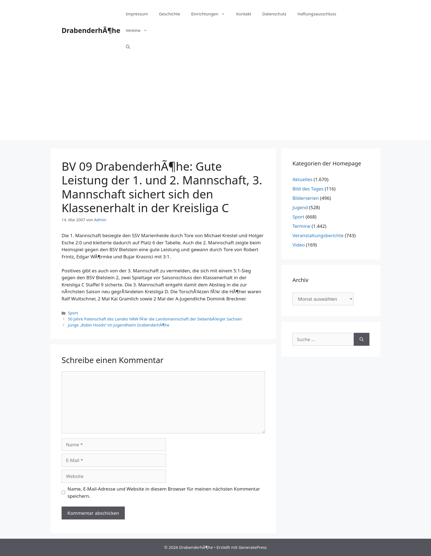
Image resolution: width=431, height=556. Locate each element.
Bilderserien (305, 198)
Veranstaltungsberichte (318, 235)
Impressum (137, 13)
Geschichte (169, 13)
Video (298, 245)
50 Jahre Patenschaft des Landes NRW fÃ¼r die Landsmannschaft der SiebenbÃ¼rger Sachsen (155, 319)
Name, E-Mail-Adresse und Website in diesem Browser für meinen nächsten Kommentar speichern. (164, 492)
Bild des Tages (308, 189)
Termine (301, 226)
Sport (73, 313)
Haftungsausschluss (316, 13)
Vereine (139, 30)
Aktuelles (302, 179)
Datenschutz (274, 13)
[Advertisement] (215, 101)
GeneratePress (253, 547)
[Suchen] (361, 339)
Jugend (300, 207)
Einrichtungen (211, 13)
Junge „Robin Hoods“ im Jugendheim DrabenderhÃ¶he (118, 325)
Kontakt (243, 13)
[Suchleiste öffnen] (128, 46)
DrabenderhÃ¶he (91, 30)
